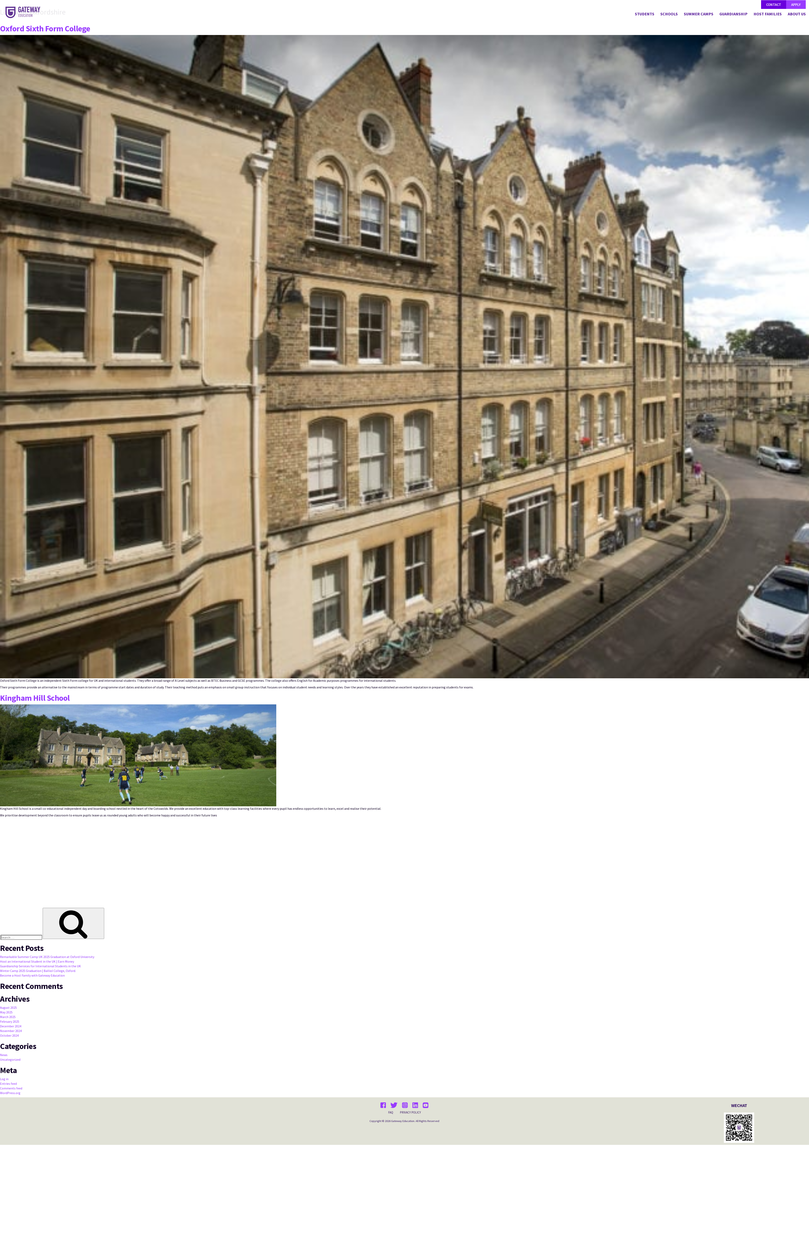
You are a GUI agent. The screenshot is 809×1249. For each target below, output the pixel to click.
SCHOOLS (669, 14)
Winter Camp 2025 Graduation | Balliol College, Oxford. (38, 971)
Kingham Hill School (35, 698)
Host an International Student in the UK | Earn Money (37, 961)
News (3, 1055)
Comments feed (11, 1088)
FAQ (390, 1112)
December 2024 (10, 1026)
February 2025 (9, 1021)
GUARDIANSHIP (733, 14)
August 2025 (8, 1008)
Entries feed (8, 1084)
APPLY (796, 4)
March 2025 (8, 1017)
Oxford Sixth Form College (45, 28)
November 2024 (11, 1031)
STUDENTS (644, 14)
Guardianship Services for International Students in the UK (40, 966)
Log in (4, 1079)
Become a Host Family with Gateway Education (32, 975)
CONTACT (773, 4)
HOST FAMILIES (768, 14)
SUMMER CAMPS (698, 14)
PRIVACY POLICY (410, 1112)
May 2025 (6, 1012)
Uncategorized (10, 1059)
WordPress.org (10, 1093)
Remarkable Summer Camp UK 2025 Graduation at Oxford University (47, 957)
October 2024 (9, 1035)
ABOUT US (797, 14)
